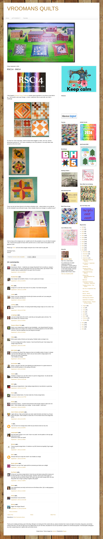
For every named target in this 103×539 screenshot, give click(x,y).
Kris (12, 265)
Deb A (12, 454)
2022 (83, 233)
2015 (83, 248)
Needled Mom (14, 276)
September (85, 258)
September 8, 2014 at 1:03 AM (18, 491)
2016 (83, 245)
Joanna (13, 374)
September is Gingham (88, 299)
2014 (83, 250)
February (85, 318)
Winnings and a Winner (88, 297)
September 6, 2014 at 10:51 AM (18, 379)
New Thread (85, 291)
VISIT (14, 247)
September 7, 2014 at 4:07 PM (18, 458)
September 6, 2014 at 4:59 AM (18, 320)
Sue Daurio (14, 472)
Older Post (52, 514)
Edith (12, 384)
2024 (83, 229)
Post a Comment (13, 511)
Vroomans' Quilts (67, 259)
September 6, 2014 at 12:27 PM (18, 397)
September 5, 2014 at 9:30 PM (18, 281)
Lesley (12, 294)
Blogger (64, 531)
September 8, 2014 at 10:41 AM (18, 499)
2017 (83, 243)
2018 (83, 241)
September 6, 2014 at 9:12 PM (18, 419)
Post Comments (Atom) (19, 517)
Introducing (85, 266)
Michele (13, 444)
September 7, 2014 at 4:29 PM (18, 467)
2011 (83, 327)
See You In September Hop (89, 288)
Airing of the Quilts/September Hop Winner (88, 276)
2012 (83, 324)
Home (7, 18)
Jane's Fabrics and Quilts (17, 412)
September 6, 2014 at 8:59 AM (18, 369)
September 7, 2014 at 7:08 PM (18, 480)
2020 (83, 237)
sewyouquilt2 (14, 432)
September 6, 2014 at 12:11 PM (18, 388)
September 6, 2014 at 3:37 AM (18, 310)
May (84, 311)
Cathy (12, 337)
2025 (83, 227)
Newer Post (10, 514)
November (85, 253)
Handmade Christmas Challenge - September (89, 282)
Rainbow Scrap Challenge (21, 95)
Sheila (12, 401)
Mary (12, 285)
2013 (83, 322)
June (84, 309)
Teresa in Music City (16, 325)
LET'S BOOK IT (16, 18)
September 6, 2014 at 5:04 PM (18, 407)
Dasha (12, 485)
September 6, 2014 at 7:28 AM (18, 358)
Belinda (13, 504)
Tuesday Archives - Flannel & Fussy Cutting (89, 302)
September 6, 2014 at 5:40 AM (18, 332)
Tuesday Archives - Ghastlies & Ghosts (88, 269)
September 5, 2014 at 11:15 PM (18, 289)
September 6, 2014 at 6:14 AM (18, 345)
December (85, 251)
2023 (83, 231)
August (84, 305)
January (85, 320)
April (84, 314)
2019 (83, 239)
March (84, 316)
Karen (12, 393)
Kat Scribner (14, 363)
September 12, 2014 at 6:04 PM (18, 508)
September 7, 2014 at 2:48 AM (18, 439)
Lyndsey (13, 304)
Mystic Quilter (14, 463)
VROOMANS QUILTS (33, 9)
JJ (11, 423)
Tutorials (25, 18)
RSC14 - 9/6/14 (86, 293)
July (84, 307)
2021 (83, 235)
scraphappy (14, 315)
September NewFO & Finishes (88, 260)
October (85, 255)
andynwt (54, 531)
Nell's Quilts (14, 350)
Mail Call (85, 279)
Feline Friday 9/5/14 (87, 295)
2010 (83, 329)
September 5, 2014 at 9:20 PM (18, 272)
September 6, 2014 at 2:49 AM (18, 300)
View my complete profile (67, 273)
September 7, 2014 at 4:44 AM (18, 449)
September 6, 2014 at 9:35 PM (18, 427)
